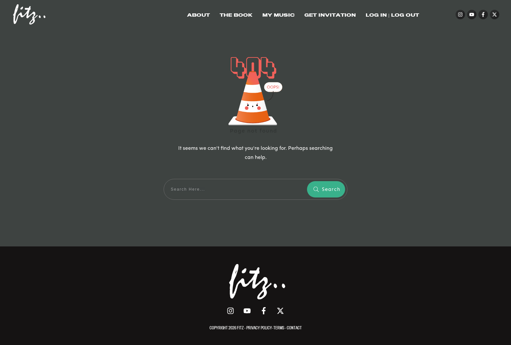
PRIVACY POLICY (259, 327)
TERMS (279, 327)
